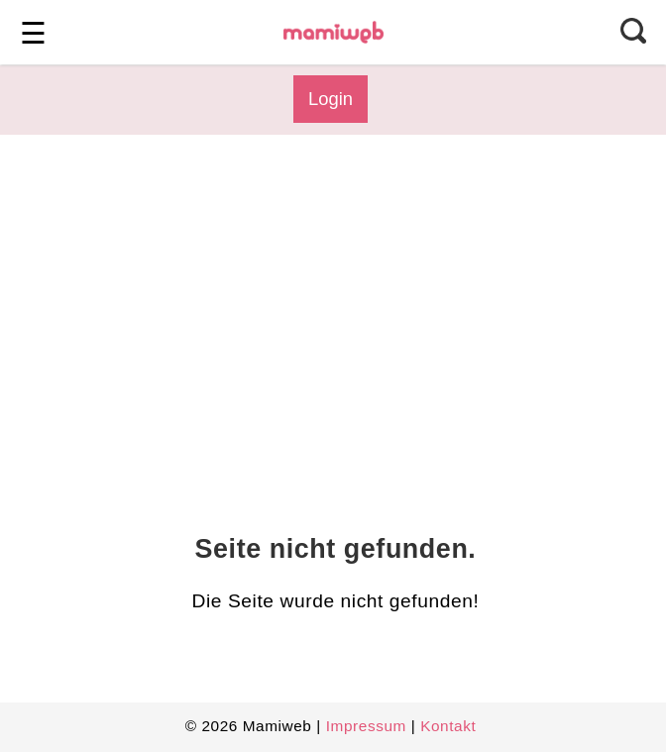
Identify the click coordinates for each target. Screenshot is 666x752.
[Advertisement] (330, 313)
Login (330, 98)
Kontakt (448, 725)
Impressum (366, 725)
